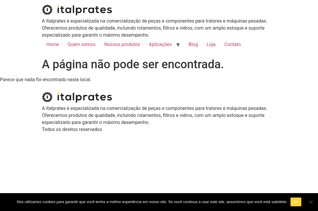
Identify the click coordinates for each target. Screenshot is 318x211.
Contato (232, 44)
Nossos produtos (122, 44)
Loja (211, 44)
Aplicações (160, 44)
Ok (295, 202)
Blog (193, 44)
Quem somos (81, 44)
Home (52, 44)
